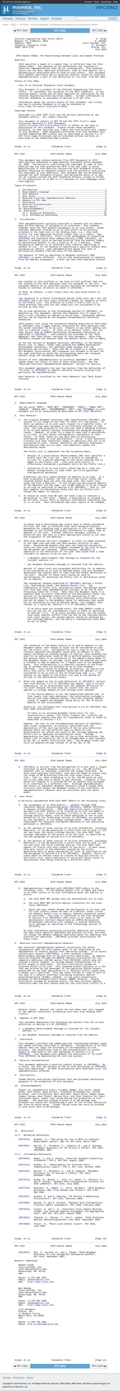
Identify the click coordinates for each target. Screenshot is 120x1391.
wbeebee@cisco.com (38, 1303)
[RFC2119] (95, 411)
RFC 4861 (100, 77)
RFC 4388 (76, 1205)
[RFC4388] (52, 953)
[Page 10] (100, 1238)
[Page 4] (101, 510)
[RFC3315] (98, 807)
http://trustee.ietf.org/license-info (43, 125)
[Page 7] (101, 874)
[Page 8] (101, 996)
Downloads (106, 2)
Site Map (6, 1378)
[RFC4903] (24, 1054)
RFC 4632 (59, 1213)
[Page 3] (101, 389)
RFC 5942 (20, 153)
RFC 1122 (77, 1166)
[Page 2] (101, 268)
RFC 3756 (92, 1190)
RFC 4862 (75, 1219)
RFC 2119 (83, 411)
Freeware (7, 18)
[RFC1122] (46, 236)
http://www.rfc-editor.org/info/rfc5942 (42, 106)
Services (33, 18)
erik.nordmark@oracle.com (43, 1324)
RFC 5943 (97, 30)
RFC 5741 (85, 98)
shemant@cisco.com (38, 1279)
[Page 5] (101, 632)
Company (56, 18)
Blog (115, 2)
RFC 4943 (39, 1256)
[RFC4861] (24, 257)
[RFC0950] (24, 238)
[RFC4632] (90, 238)
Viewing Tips (18, 1378)
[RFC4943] (54, 917)
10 (105, 211)
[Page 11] (100, 1360)
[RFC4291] (76, 287)
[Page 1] (101, 146)
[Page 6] (101, 753)
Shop (96, 2)
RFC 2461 (85, 1173)
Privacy (29, 1378)
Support (44, 18)
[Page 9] (101, 1117)
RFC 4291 (58, 1198)
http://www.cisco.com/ (41, 1281)
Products (20, 18)
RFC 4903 (90, 1224)
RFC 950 (62, 1160)
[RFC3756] (29, 668)
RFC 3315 (59, 1183)
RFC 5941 (22, 30)
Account (88, 2)
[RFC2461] (76, 342)
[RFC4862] (75, 807)
